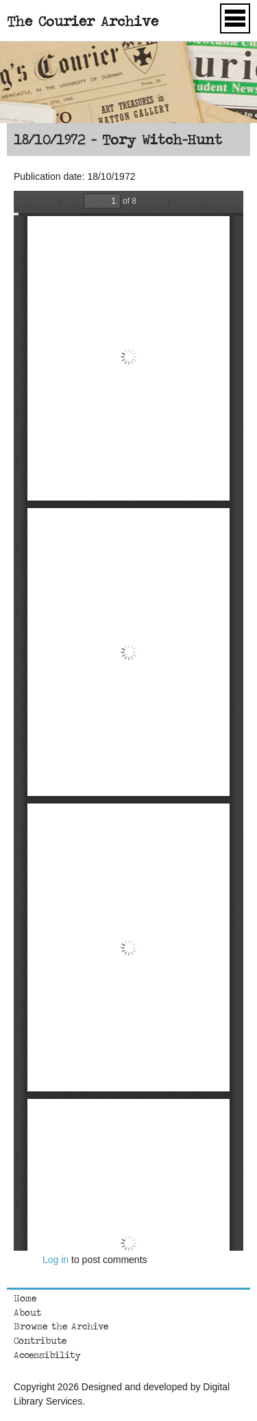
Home (25, 1298)
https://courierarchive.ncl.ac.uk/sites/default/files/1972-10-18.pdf (128, 721)
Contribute (40, 1340)
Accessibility (47, 1355)
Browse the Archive (61, 1326)
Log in (55, 1259)
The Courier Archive (82, 21)
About (27, 1312)
